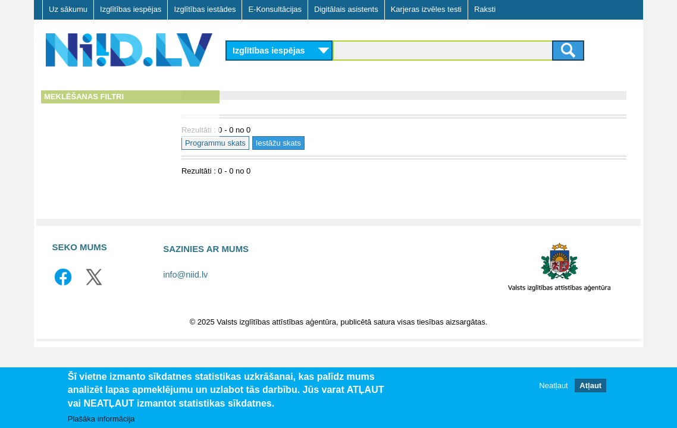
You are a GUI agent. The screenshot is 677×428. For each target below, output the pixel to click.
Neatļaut (553, 385)
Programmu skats (263, 143)
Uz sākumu (68, 9)
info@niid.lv (185, 274)
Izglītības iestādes (205, 9)
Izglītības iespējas (130, 9)
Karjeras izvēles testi (426, 9)
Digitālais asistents (346, 9)
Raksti (485, 9)
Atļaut (590, 385)
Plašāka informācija (101, 418)
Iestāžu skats (326, 143)
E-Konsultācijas (275, 9)
